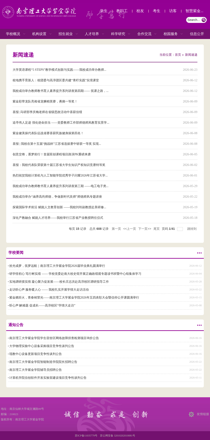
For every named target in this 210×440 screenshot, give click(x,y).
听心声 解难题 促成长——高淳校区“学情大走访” (42, 305)
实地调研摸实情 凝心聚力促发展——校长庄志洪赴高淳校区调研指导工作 (59, 281)
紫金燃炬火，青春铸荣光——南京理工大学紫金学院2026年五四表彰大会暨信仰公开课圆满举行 (74, 297)
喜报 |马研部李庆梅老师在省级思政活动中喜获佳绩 (47, 112)
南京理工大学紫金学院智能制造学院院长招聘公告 (43, 362)
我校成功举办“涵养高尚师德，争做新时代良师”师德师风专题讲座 (57, 196)
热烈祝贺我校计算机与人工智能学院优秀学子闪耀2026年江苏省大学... (60, 175)
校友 (140, 11)
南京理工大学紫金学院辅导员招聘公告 (35, 369)
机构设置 (39, 34)
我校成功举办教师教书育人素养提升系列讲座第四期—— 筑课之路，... (60, 91)
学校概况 (13, 34)
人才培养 (92, 34)
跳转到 (192, 228)
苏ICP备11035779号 (86, 435)
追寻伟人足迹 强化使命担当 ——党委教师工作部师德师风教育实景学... (61, 122)
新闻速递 (191, 54)
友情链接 (203, 414)
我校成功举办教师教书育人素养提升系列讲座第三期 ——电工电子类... (60, 186)
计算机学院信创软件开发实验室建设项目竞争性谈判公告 (48, 377)
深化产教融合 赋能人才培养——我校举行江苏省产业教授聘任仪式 (58, 217)
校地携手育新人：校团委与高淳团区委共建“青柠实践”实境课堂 (56, 80)
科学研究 (118, 34)
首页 (178, 54)
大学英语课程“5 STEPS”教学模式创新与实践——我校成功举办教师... (59, 69)
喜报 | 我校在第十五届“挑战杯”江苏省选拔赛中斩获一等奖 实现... (57, 143)
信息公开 (197, 34)
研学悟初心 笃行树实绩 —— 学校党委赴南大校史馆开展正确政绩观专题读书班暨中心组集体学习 (75, 273)
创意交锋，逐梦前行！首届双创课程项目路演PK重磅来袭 (52, 154)
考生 (156, 11)
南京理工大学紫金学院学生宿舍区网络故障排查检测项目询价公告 (54, 338)
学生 (104, 11)
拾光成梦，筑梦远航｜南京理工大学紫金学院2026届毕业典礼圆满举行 (57, 265)
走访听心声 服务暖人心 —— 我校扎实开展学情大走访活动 (49, 289)
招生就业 (66, 34)
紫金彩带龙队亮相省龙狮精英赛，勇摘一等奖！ (45, 101)
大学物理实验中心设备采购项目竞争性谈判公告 (41, 346)
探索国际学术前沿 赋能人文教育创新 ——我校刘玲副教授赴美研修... (59, 207)
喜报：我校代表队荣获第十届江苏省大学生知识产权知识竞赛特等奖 (59, 165)
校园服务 (171, 34)
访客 (173, 11)
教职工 (122, 11)
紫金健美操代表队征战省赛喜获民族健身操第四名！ (48, 133)
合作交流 (144, 34)
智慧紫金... (194, 11)
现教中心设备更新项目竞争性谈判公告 (35, 354)
